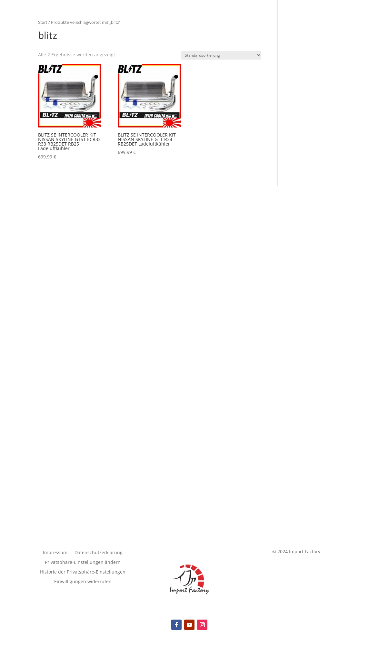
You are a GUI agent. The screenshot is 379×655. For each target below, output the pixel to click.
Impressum (55, 552)
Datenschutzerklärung (99, 552)
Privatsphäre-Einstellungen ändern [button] (83, 562)
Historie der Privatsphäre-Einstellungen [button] (82, 572)
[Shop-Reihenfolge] (221, 55)
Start (42, 22)
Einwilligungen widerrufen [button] (83, 581)
